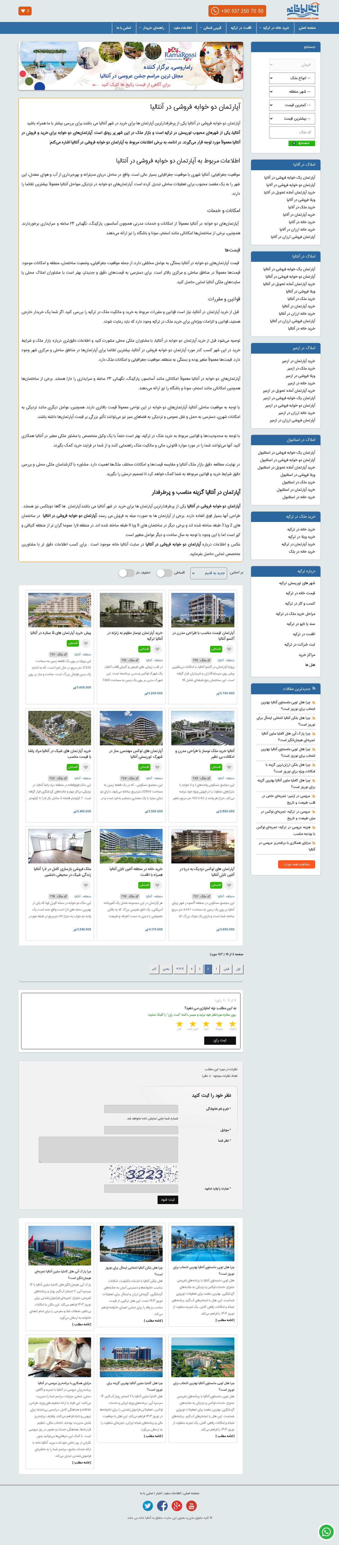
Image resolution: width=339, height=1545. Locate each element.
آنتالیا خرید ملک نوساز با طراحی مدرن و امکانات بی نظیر (204, 754)
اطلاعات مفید (183, 28)
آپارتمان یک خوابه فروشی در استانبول (286, 452)
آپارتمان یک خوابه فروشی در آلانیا (289, 177)
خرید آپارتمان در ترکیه (298, 544)
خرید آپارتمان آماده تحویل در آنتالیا (289, 284)
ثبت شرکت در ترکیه (299, 644)
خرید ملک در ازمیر (301, 368)
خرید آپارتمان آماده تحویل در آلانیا (289, 192)
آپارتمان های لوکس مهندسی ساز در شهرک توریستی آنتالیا (136, 754)
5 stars (179, 1024)
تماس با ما (124, 28)
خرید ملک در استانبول (298, 482)
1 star (232, 1024)
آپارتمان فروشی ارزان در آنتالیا (292, 321)
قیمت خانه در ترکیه (300, 593)
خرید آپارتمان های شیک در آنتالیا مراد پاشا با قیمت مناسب (59, 754)
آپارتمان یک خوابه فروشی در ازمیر (289, 398)
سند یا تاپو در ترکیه (301, 624)
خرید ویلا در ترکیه (301, 537)
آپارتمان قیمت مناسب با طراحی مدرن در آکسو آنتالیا (203, 636)
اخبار (159, 1493)
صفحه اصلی (307, 28)
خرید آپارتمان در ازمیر (298, 361)
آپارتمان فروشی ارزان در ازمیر (292, 420)
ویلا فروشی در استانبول (297, 475)
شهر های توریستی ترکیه (297, 583)
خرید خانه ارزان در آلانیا (297, 229)
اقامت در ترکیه (241, 28)
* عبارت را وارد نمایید (218, 1189)
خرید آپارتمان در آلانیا (299, 214)
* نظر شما (222, 1141)
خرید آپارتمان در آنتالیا (298, 306)
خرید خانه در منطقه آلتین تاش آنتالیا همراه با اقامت (136, 872)
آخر (154, 969)
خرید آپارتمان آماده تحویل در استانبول (286, 467)
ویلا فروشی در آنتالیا (300, 291)
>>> (180, 969)
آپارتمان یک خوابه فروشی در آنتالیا (289, 269)
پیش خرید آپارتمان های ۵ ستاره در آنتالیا (60, 633)
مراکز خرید (307, 655)
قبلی (226, 969)
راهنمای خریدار (151, 28)
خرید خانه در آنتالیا (301, 328)
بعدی (166, 969)
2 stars (219, 1024)
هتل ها (310, 665)
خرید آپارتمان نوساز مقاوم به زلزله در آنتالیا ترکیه (135, 636)
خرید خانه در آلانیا (302, 222)
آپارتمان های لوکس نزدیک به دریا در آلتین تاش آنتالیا (207, 872)
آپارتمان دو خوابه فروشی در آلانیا (290, 185)
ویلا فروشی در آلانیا (301, 200)
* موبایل (223, 1130)
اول (238, 969)
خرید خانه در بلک (302, 551)
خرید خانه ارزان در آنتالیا (297, 313)
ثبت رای (219, 1040)
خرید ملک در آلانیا (301, 207)
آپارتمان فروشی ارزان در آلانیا (293, 237)
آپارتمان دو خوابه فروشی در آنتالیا (290, 276)
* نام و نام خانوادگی (215, 1109)
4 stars (192, 1024)
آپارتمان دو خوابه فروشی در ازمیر (290, 405)
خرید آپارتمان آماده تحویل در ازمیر (289, 391)
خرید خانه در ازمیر (301, 383)
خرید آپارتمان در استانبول (296, 490)
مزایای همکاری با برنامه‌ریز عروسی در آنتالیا (64, 1383)
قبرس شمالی (210, 28)
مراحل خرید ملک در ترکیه (295, 614)
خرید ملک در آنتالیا (301, 299)
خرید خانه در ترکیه (274, 28)
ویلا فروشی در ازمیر (300, 376)
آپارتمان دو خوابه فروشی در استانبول (287, 460)
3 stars (205, 1024)
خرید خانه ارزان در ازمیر (297, 413)
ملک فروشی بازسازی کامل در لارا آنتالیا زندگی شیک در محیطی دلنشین (62, 872)
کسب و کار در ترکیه (300, 603)
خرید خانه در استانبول (299, 497)
